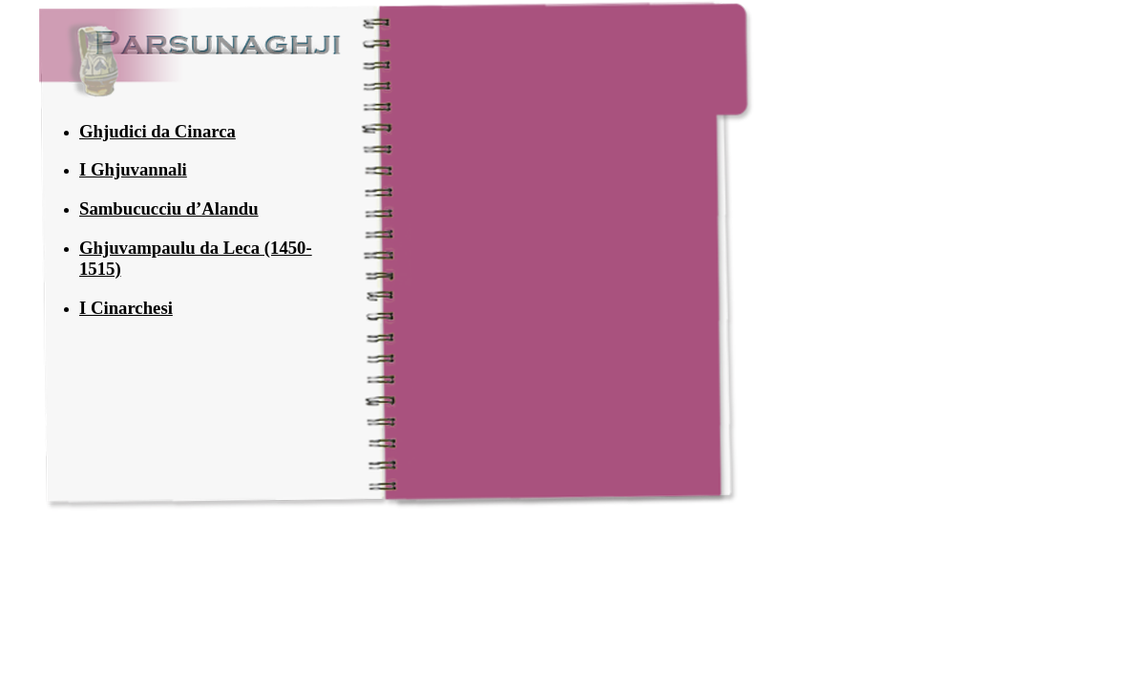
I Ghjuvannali (133, 169)
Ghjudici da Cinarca (157, 131)
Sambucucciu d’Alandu (169, 208)
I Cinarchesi (126, 308)
